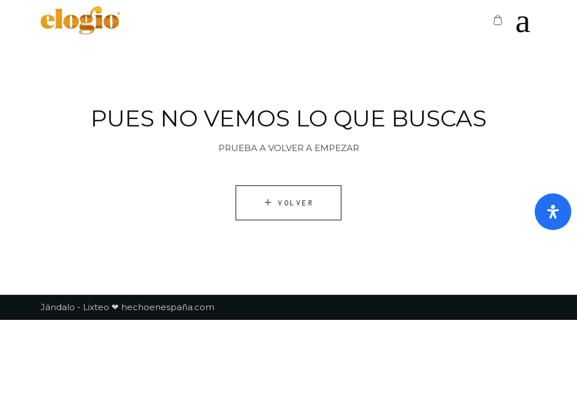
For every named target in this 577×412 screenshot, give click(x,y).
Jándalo (58, 307)
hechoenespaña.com (166, 307)
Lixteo (96, 307)
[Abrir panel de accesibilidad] (553, 211)
